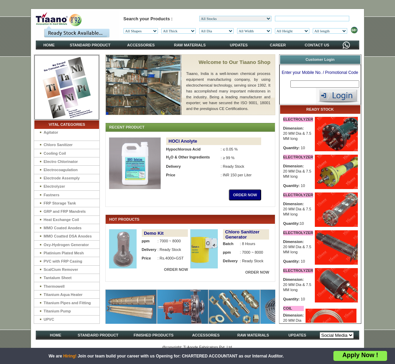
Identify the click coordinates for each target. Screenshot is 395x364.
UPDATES (239, 45)
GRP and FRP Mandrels (65, 211)
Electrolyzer (54, 186)
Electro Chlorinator (61, 161)
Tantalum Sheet (58, 278)
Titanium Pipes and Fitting (67, 303)
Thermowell (54, 286)
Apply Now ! (360, 355)
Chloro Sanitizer (58, 145)
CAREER (278, 45)
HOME (49, 45)
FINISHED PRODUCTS (153, 335)
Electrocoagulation (61, 170)
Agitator (51, 132)
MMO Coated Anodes (63, 228)
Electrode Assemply (62, 178)
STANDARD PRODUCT (90, 45)
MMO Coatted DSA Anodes (68, 236)
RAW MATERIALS (190, 45)
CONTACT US (317, 45)
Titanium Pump (57, 311)
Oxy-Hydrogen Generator (66, 245)
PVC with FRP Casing (63, 261)
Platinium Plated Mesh (64, 253)
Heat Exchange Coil (61, 220)
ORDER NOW (245, 195)
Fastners (52, 195)
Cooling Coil (55, 153)
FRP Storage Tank (60, 203)
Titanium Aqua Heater (63, 295)
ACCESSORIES (141, 45)
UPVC (49, 319)
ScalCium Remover (61, 269)
